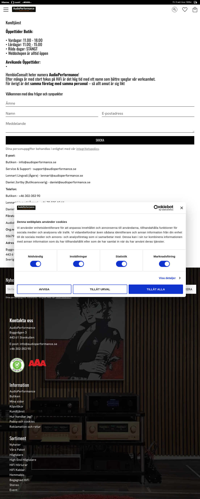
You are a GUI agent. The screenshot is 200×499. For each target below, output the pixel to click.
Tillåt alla (156, 289)
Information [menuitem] (19, 384)
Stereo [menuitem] (14, 485)
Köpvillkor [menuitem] (16, 406)
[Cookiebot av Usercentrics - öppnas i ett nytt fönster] (156, 208)
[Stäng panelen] (181, 207)
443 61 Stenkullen (22, 337)
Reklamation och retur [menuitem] (25, 426)
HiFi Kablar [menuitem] (17, 470)
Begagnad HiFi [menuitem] (19, 480)
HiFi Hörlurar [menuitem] (19, 465)
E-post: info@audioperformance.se (33, 344)
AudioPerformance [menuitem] (22, 391)
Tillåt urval (100, 289)
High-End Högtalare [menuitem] (23, 460)
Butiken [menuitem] (15, 396)
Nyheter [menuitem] (15, 444)
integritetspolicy (87, 149)
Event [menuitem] (13, 490)
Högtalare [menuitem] (16, 455)
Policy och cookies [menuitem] (22, 421)
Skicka (100, 140)
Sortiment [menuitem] (18, 438)
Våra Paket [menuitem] (17, 449)
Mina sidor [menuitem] (17, 401)
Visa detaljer (167, 277)
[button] (6, 9)
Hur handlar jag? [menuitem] (21, 416)
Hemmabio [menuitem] (17, 475)
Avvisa (44, 289)
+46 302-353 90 (20, 349)
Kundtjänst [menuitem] (17, 411)
